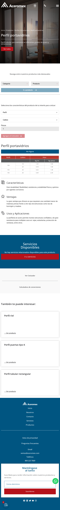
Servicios (30, 421)
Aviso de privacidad (30, 438)
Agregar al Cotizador (11, 136)
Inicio (3, 30)
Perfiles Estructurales (22, 30)
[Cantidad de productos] (30, 129)
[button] (57, 5)
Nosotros (30, 412)
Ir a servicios (30, 256)
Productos (9, 30)
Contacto (30, 417)
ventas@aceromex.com (30, 453)
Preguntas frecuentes (30, 443)
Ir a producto (30, 90)
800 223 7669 (30, 461)
